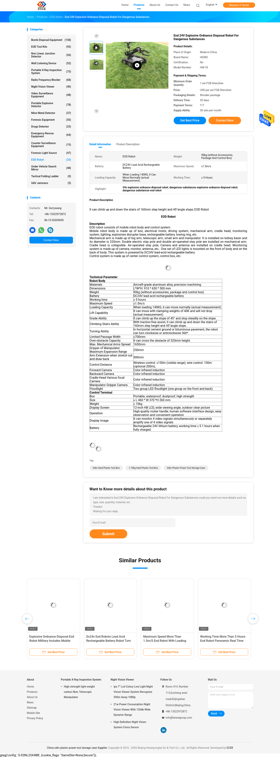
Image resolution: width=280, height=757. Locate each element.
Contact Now (51, 240)
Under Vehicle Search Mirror (51, 168)
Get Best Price (189, 120)
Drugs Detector (51, 126)
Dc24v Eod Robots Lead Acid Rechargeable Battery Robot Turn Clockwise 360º (108, 641)
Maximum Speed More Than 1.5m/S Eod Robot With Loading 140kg (164, 641)
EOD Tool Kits (51, 47)
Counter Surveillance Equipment (51, 145)
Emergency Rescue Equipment (51, 135)
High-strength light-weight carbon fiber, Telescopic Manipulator (79, 692)
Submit (108, 534)
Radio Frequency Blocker (51, 80)
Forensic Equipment (51, 120)
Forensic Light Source (51, 153)
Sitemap (32, 707)
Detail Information (100, 144)
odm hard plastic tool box (106, 468)
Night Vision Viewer (51, 87)
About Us (32, 697)
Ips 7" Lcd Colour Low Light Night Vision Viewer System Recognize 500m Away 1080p (133, 692)
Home (30, 686)
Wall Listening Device (51, 63)
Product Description (128, 144)
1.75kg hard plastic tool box (143, 468)
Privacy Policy (35, 718)
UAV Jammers (51, 183)
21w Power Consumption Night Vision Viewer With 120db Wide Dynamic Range (132, 709)
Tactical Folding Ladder (51, 176)
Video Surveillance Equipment (51, 95)
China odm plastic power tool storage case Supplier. (77, 747)
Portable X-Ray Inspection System (51, 72)
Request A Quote (239, 5)
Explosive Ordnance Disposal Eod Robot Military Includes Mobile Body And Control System (51, 641)
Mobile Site (33, 712)
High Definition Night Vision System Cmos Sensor (130, 724)
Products (32, 691)
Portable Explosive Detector (51, 105)
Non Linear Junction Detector (51, 55)
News (30, 702)
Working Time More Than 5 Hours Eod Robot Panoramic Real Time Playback (222, 641)
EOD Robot (51, 160)
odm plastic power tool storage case (186, 468)
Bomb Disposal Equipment (51, 40)
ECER (230, 747)
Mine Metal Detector (51, 113)
